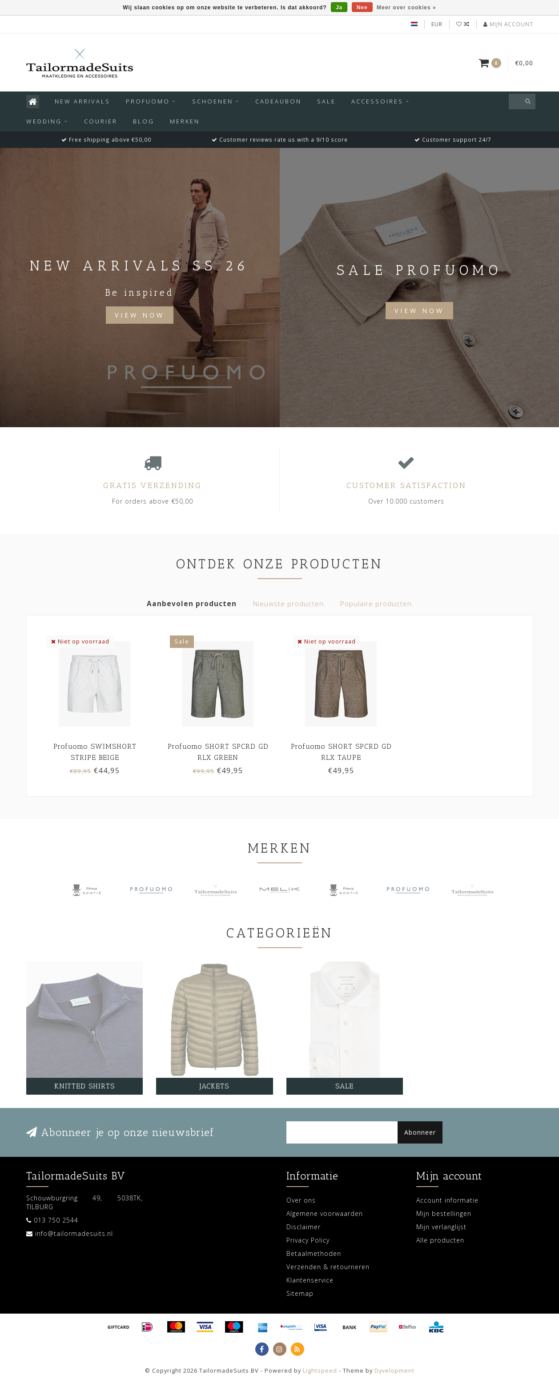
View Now (140, 315)
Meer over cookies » (406, 7)
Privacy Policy (308, 1240)
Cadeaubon (278, 101)
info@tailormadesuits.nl (74, 1233)
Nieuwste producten (288, 603)
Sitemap (300, 1293)
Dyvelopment (394, 1370)
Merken (185, 121)
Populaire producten (376, 603)
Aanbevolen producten (192, 603)
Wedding (44, 121)
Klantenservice (310, 1280)
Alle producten (440, 1240)
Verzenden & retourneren (328, 1267)
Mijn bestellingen (443, 1213)
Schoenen (212, 101)
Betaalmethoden (313, 1253)
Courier (100, 121)
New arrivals (82, 101)
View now (419, 310)
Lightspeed (320, 1370)
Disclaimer (303, 1227)
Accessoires (377, 101)
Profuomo (148, 101)
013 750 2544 (56, 1220)
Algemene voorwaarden (324, 1213)
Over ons (301, 1200)
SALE (326, 101)
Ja (339, 7)
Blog (143, 121)
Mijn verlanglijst (441, 1227)
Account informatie (447, 1200)
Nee (362, 7)
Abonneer (420, 1132)
